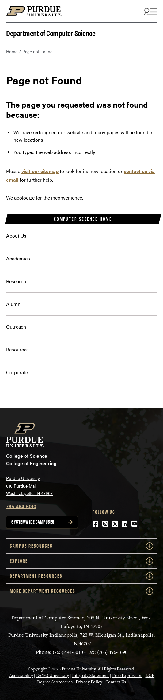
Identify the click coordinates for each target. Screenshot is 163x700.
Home (11, 51)
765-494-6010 (21, 506)
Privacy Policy (89, 682)
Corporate (17, 372)
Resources (17, 349)
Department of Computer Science (50, 32)
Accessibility (21, 675)
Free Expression (127, 675)
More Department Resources (81, 591)
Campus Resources (81, 546)
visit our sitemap (40, 171)
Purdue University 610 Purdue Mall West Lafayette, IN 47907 (29, 485)
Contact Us (115, 682)
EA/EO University (52, 675)
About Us (16, 235)
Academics (18, 258)
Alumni (14, 303)
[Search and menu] (149, 11)
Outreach (16, 326)
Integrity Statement (90, 675)
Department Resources (81, 576)
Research (16, 281)
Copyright (37, 669)
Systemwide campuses (33, 522)
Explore (81, 561)
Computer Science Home (83, 219)
